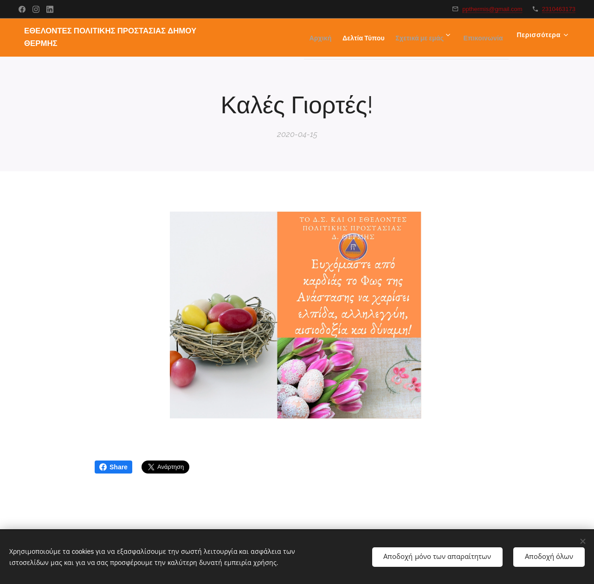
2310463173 (558, 9)
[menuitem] (292, 38)
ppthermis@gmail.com (492, 9)
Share (113, 467)
